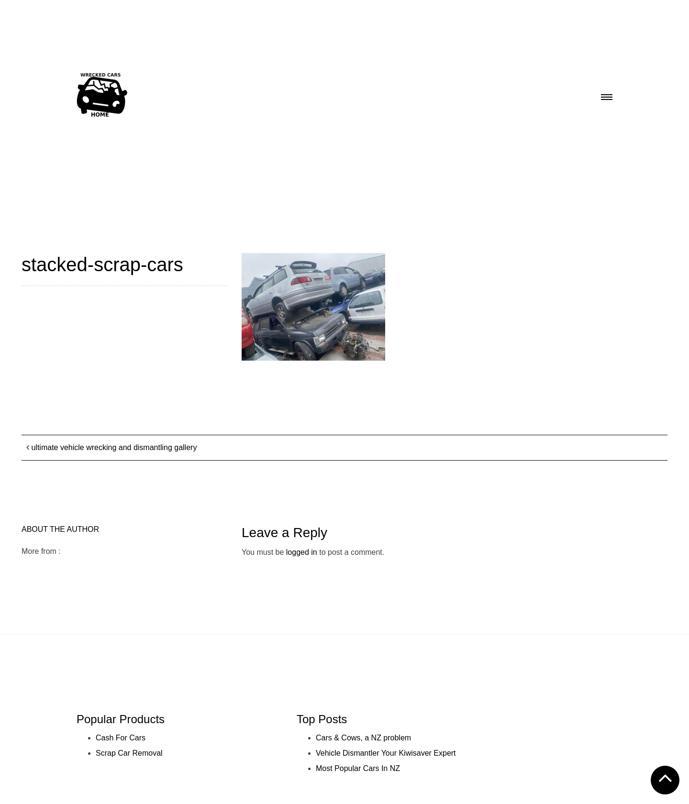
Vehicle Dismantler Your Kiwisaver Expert (386, 753)
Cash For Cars (120, 738)
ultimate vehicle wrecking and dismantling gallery (111, 447)
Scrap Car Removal (129, 753)
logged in (301, 552)
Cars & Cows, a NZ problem (363, 738)
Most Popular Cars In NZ (358, 768)
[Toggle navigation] (606, 94)
